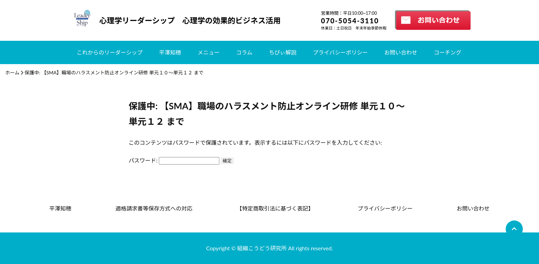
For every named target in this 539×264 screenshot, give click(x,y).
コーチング (447, 52)
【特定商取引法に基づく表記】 (275, 208)
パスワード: (174, 160)
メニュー (209, 52)
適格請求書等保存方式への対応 (154, 208)
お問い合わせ (400, 52)
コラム (244, 52)
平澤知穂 (170, 52)
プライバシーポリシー (340, 52)
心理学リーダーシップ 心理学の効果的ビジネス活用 (190, 20)
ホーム (12, 72)
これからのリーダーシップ (110, 52)
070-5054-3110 (350, 20)
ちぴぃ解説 (282, 52)
